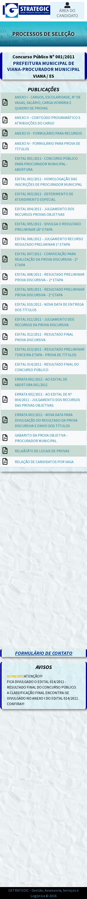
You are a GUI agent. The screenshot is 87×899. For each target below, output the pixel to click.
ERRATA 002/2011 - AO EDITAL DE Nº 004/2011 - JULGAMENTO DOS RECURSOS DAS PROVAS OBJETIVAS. (47, 400)
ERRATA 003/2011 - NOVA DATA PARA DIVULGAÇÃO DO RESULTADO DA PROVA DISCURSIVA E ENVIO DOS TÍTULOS (46, 420)
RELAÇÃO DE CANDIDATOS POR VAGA (44, 461)
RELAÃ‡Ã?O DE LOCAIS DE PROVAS (42, 451)
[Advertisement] (43, 519)
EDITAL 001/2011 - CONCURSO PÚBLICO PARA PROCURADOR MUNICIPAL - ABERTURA (46, 164)
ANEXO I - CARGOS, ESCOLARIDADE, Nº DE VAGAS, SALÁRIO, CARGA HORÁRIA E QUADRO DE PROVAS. (48, 102)
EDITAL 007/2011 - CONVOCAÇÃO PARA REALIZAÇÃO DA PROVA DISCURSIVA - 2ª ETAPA (46, 259)
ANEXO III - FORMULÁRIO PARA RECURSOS (48, 133)
